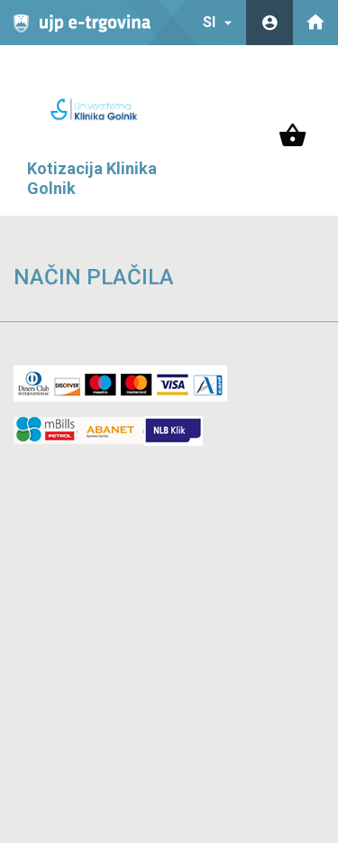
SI (220, 22)
